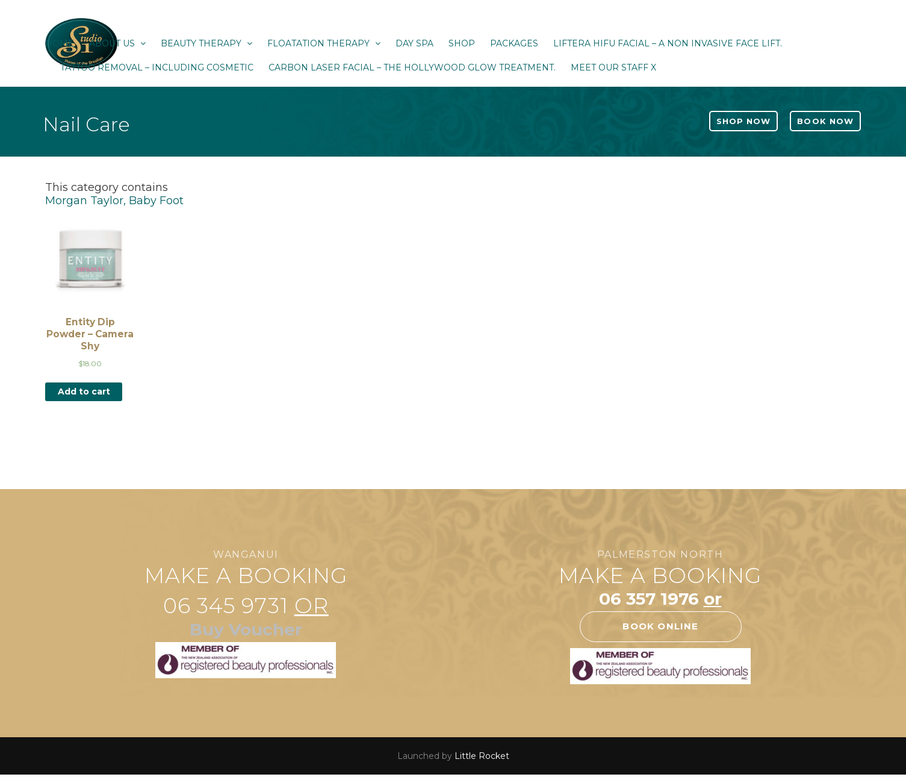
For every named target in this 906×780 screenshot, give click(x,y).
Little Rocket (482, 755)
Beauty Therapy (206, 43)
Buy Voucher (246, 629)
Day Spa (414, 43)
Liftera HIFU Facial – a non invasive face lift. (667, 43)
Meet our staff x (613, 67)
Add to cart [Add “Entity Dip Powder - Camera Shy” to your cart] (84, 391)
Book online (660, 626)
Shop (461, 43)
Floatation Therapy (323, 43)
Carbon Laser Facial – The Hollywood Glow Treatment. (412, 67)
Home (59, 43)
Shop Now (743, 121)
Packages (514, 43)
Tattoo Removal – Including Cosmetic (156, 67)
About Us (117, 43)
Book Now (825, 121)
